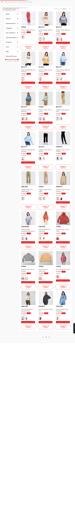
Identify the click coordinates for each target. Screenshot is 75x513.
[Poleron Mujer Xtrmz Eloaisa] (28, 347)
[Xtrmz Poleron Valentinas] (45, 347)
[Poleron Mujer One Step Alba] (45, 296)
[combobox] (46, 3)
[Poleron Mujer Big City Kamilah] (28, 195)
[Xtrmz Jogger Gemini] (28, 42)
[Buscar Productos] (61, 3)
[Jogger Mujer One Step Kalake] (28, 245)
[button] (24, 3)
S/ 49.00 (11, 67)
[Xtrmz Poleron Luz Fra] (63, 347)
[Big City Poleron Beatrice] (28, 144)
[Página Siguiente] (49, 430)
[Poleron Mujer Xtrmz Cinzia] (45, 144)
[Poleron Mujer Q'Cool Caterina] (45, 92)
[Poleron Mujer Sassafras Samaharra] (28, 296)
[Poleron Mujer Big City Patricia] (28, 92)
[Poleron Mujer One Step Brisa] (63, 398)
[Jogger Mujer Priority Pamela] (63, 195)
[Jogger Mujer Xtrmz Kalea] (45, 245)
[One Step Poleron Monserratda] (28, 398)
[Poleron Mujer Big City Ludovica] (63, 92)
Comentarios (74, 327)
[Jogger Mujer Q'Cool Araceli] (45, 195)
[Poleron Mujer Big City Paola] (63, 42)
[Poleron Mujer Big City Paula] (45, 42)
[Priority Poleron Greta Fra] (45, 398)
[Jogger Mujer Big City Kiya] (63, 144)
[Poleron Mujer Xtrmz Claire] (63, 296)
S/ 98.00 (17, 67)
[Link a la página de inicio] (2, 8)
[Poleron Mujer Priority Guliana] (63, 245)
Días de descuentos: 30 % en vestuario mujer (19, 8)
